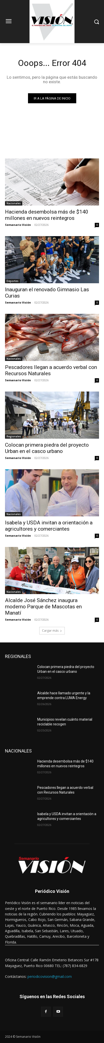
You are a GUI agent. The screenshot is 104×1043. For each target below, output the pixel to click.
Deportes (12, 281)
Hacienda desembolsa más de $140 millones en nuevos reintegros (46, 215)
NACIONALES (18, 750)
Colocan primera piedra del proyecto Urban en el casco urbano (47, 448)
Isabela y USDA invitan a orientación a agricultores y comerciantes (48, 526)
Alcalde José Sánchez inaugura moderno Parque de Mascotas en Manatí (43, 606)
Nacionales (13, 203)
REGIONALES (18, 656)
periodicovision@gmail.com (50, 976)
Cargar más (52, 630)
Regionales (13, 436)
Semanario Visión (18, 225)
